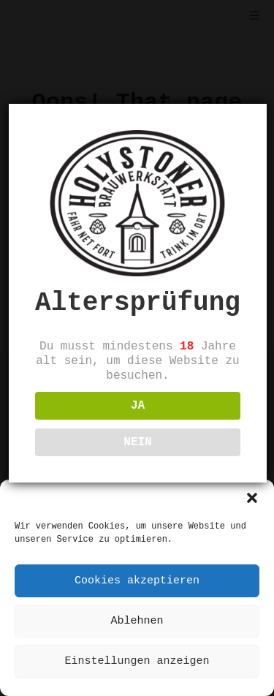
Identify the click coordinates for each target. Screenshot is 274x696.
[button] (252, 498)
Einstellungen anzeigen (136, 661)
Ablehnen (136, 621)
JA (138, 405)
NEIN (137, 442)
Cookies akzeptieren (137, 581)
